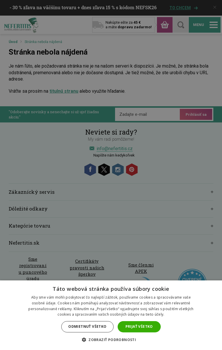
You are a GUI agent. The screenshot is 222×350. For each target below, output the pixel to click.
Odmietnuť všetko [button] (87, 326)
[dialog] (111, 175)
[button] (111, 340)
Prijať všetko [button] (139, 326)
